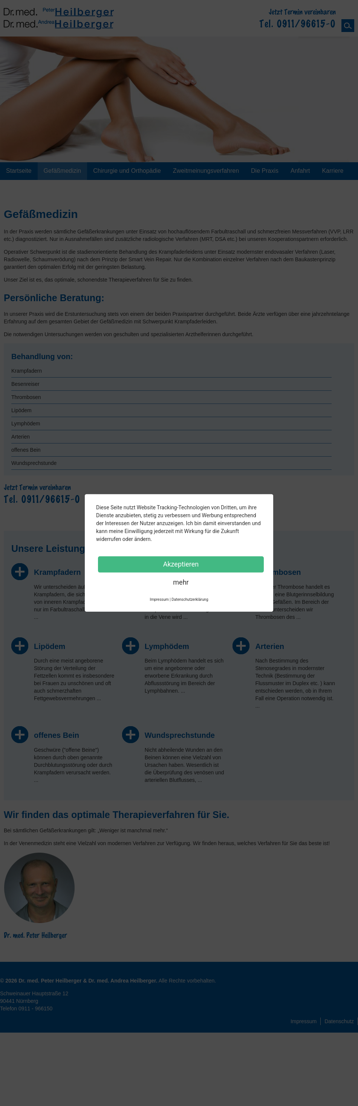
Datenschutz (339, 1021)
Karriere (333, 171)
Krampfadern (26, 371)
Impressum (304, 1021)
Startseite (19, 171)
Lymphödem (25, 423)
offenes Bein (26, 450)
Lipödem (21, 410)
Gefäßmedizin (62, 171)
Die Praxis (264, 171)
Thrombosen (26, 397)
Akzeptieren (181, 564)
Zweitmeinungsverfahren (206, 171)
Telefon (26, 1008)
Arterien (20, 437)
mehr (180, 582)
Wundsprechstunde (34, 463)
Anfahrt (300, 171)
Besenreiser (25, 384)
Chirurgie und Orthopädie (127, 171)
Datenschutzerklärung (189, 599)
